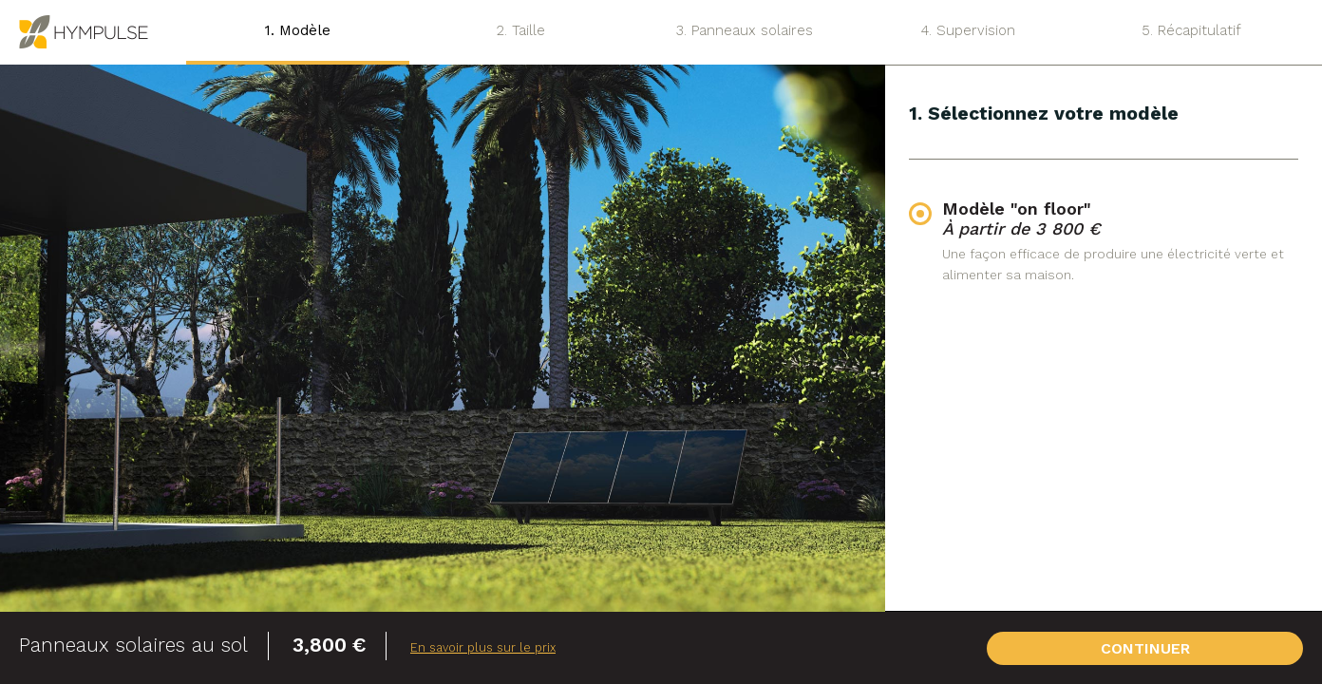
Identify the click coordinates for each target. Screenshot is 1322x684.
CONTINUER (1217, 648)
